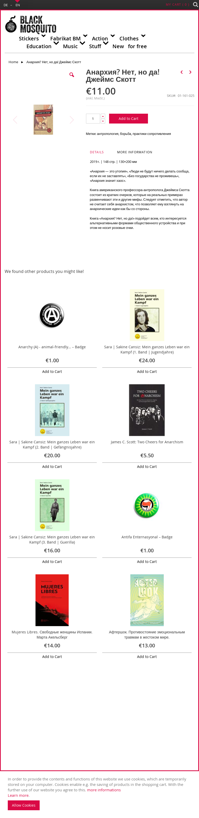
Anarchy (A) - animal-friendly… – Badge (52, 346)
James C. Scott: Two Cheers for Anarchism (147, 441)
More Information (134, 152)
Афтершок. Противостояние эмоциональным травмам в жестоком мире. (147, 634)
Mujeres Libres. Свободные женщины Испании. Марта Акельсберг (52, 634)
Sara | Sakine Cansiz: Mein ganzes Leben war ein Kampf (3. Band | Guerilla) (52, 539)
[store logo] (30, 25)
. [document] (101, 793)
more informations (104, 789)
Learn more (18, 795)
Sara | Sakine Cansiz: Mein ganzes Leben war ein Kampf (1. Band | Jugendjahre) (147, 349)
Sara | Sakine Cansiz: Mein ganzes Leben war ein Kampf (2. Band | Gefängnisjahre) (52, 444)
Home (13, 62)
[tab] (103, 153)
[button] (71, 78)
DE (6, 5)
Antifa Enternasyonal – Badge (147, 536)
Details (97, 152)
